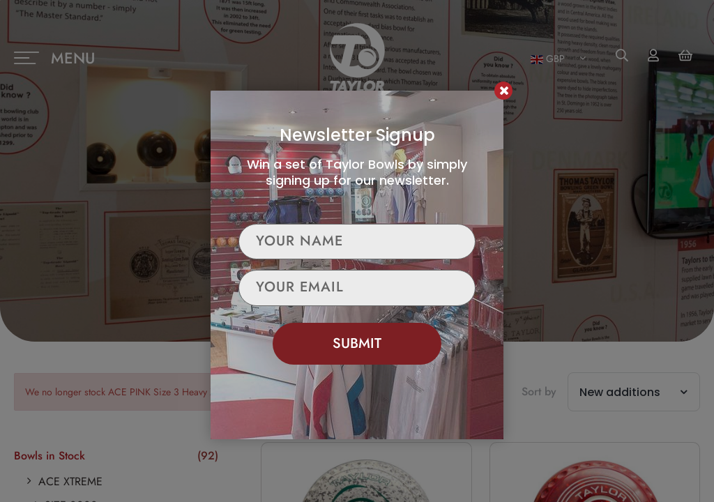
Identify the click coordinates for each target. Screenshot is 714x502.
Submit (357, 343)
